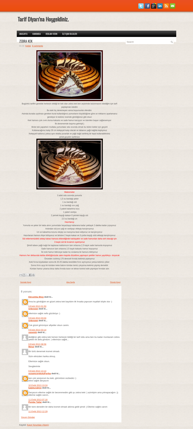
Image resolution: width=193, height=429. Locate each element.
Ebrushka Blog (36, 297)
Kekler (28, 46)
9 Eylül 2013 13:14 (37, 371)
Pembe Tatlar (35, 402)
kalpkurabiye (35, 388)
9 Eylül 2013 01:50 (37, 306)
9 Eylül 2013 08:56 (37, 344)
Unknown (33, 308)
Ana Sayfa (70, 282)
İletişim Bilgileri (69, 33)
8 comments (37, 46)
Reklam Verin (51, 33)
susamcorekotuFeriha (39, 373)
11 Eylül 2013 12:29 (38, 411)
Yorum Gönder (28, 417)
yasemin (32, 332)
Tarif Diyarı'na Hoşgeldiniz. (43, 19)
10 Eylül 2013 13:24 (38, 385)
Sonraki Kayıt (25, 282)
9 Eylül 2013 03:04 (37, 318)
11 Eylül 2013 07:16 (38, 399)
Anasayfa (23, 33)
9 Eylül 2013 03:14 (37, 330)
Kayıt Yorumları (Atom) (38, 425)
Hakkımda (36, 33)
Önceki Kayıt (115, 282)
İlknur (31, 346)
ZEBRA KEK (26, 41)
